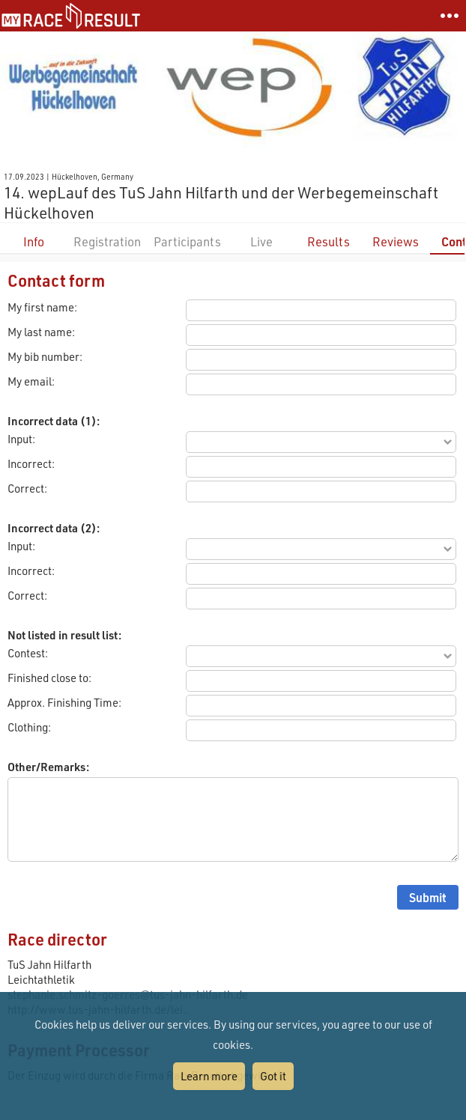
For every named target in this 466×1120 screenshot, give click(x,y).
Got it (273, 1075)
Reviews (395, 241)
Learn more (209, 1075)
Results (328, 241)
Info (33, 241)
